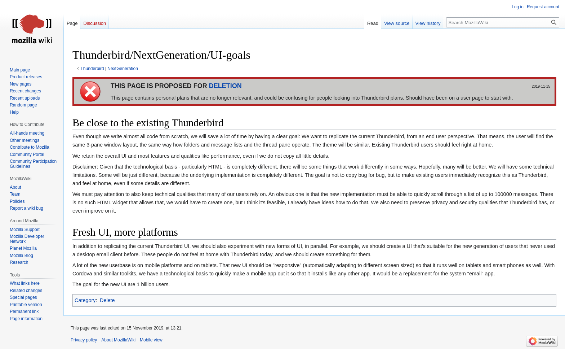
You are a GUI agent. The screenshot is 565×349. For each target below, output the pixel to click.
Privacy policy (84, 340)
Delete (107, 300)
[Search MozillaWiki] (502, 22)
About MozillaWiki (118, 340)
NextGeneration (122, 68)
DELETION (225, 86)
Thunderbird (92, 68)
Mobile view (151, 340)
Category (85, 300)
